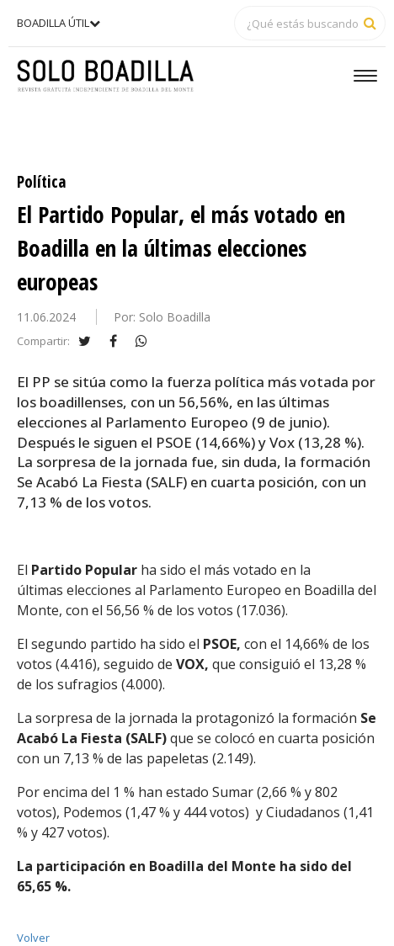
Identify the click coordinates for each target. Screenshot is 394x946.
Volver (33, 937)
